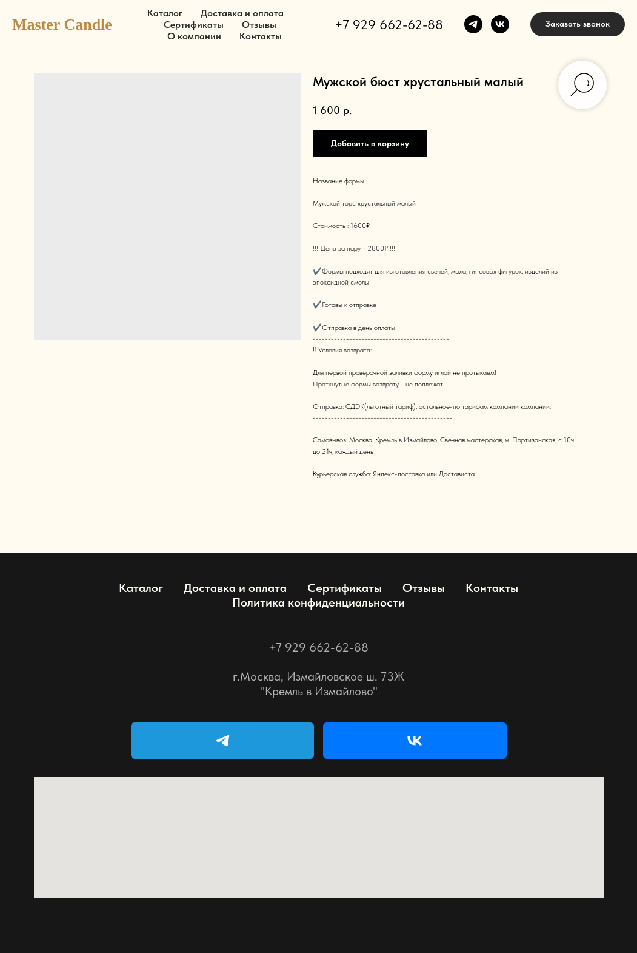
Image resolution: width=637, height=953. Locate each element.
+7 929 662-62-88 (389, 24)
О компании (194, 36)
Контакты (260, 36)
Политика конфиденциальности (318, 602)
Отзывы (259, 24)
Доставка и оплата (242, 13)
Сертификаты (194, 24)
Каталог (164, 13)
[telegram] (473, 24)
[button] (577, 24)
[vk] (500, 24)
